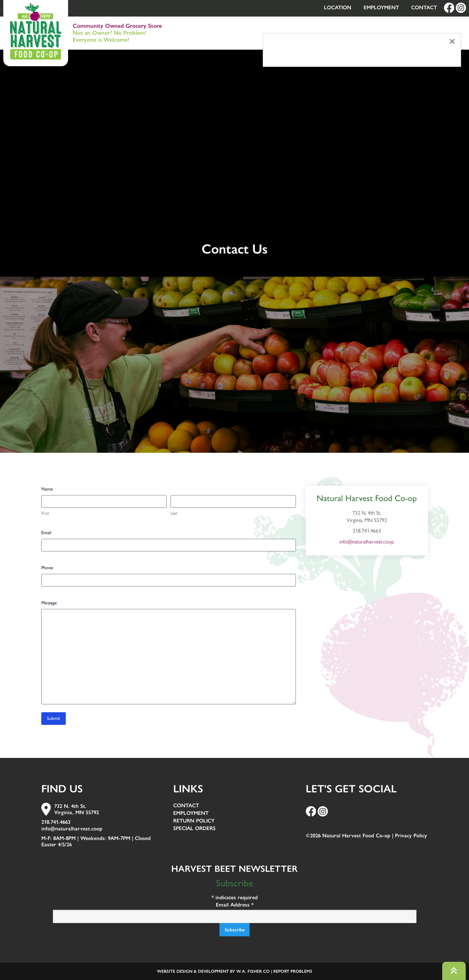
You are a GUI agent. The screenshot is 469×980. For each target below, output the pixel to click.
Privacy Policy (411, 835)
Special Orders (194, 828)
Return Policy (194, 821)
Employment (381, 7)
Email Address (235, 905)
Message (49, 603)
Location (337, 7)
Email (46, 533)
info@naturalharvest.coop (366, 541)
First (45, 513)
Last (174, 513)
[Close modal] (452, 41)
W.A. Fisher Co (253, 971)
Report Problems (292, 971)
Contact (424, 7)
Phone (47, 568)
